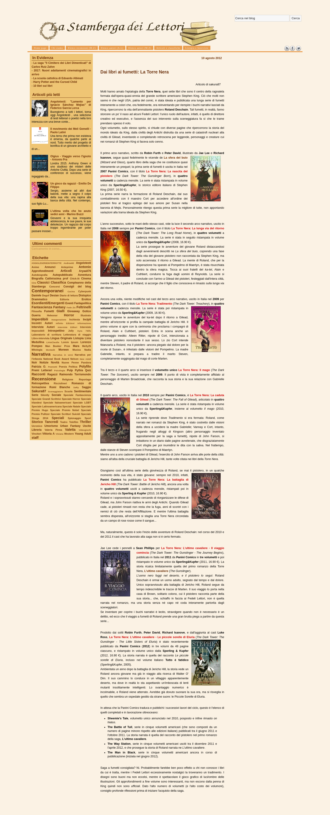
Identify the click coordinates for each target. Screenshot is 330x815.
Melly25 (86, 346)
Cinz (34, 283)
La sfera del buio (176, 157)
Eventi (69, 303)
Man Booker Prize (57, 346)
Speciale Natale (71, 406)
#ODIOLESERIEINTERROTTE (46, 263)
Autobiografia (39, 274)
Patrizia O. (39, 366)
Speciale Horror (71, 399)
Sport (88, 418)
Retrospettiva (40, 383)
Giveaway (73, 311)
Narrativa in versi (63, 355)
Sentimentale (82, 391)
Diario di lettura (69, 295)
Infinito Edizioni (65, 323)
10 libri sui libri (42, 85)
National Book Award (56, 358)
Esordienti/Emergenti (48, 303)
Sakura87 (39, 391)
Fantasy (59, 307)
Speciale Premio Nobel (64, 410)
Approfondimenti (42, 271)
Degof (45, 295)
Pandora (86, 362)
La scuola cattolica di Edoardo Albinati (58, 78)
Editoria (64, 299)
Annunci (50, 267)
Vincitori (36, 433)
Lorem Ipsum (69, 342)
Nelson (74, 358)
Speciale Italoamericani (57, 402)
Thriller (85, 422)
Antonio (85, 267)
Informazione (84, 323)
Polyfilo (85, 366)
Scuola (68, 391)
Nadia (87, 349)
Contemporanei (47, 290)
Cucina (71, 291)
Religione (67, 379)
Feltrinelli (84, 307)
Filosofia (37, 311)
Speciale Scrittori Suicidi (65, 414)
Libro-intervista (41, 338)
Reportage (85, 379)
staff (35, 437)
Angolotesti (83, 263)
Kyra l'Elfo (84, 331)
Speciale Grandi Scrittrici (46, 399)
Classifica (58, 282)
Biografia (37, 278)
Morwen (63, 349)
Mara (76, 346)
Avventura (84, 274)
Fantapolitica (82, 303)
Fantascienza (42, 307)
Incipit (87, 319)
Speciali (58, 418)
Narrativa (41, 354)
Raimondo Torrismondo (75, 374)
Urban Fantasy (70, 426)
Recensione (44, 378)
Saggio (86, 387)
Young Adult (83, 433)
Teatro (63, 422)
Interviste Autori (43, 327)
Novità (55, 362)
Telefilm (73, 422)
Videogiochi (85, 430)
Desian (54, 295)
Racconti (38, 374)
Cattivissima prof (56, 278)
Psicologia (59, 370)
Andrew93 (69, 263)
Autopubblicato (63, 274)
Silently (45, 395)
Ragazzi (52, 374)
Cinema (86, 278)
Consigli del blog (77, 286)
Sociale (56, 395)
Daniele (36, 295)
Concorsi (54, 286)
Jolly (71, 330)
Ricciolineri (60, 383)
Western (69, 433)
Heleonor (52, 315)
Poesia (63, 366)
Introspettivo (56, 330)
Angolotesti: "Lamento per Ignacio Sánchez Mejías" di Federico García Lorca (70, 105)
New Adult (85, 359)
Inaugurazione (59, 319)
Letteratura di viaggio (77, 334)
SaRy (76, 387)
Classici (43, 282)
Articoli (66, 271)
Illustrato (86, 315)
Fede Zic (71, 307)
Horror (69, 315)
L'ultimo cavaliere (156, 571)
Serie (35, 395)
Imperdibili (40, 319)
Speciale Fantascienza (77, 395)
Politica (73, 366)
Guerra (36, 315)
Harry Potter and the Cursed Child (55, 82)
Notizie (43, 362)
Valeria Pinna (53, 429)
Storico (37, 422)
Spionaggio (74, 418)
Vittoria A (48, 433)
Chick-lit (75, 278)
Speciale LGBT (82, 402)
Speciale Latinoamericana (47, 406)
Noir (34, 362)
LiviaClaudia (53, 342)
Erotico (86, 299)
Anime (35, 267)
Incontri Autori (42, 323)
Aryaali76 (85, 271)
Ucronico (37, 426)
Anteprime (67, 267)
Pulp (70, 370)
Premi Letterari (42, 370)
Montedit (50, 350)
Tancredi (51, 422)
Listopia (78, 338)
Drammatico (39, 299)
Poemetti (52, 367)
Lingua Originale (61, 338)
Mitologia (37, 349)
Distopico (85, 295)
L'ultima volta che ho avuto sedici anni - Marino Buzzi (70, 212)
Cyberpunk (84, 291)
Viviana (59, 434)
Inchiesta (74, 319)
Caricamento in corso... (47, 248)
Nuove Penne (70, 362)
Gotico (86, 311)
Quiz (88, 370)
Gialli (61, 311)
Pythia (79, 370)
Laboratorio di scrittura (46, 334)
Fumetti (49, 311)
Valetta (70, 429)
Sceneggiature (55, 391)
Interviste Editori (67, 327)
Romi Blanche (60, 387)
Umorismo (51, 426)
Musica (76, 349)
